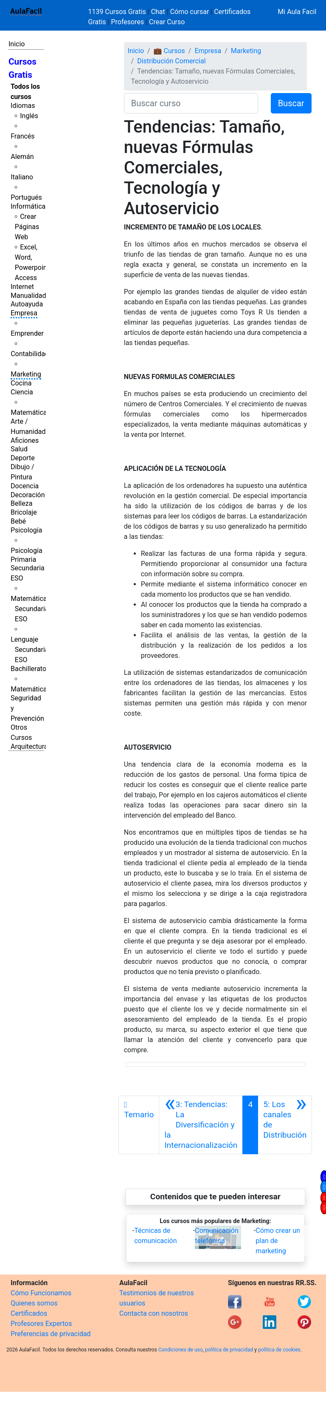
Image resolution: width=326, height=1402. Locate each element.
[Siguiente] (285, 1125)
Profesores (127, 22)
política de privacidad (229, 1350)
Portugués (26, 197)
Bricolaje (24, 512)
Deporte (23, 458)
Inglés (29, 116)
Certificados (29, 1313)
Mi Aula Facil (297, 12)
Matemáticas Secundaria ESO (31, 609)
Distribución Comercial (171, 61)
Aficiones (25, 440)
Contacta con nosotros (153, 1313)
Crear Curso (167, 22)
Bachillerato (28, 669)
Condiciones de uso (180, 1350)
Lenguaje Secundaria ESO (29, 649)
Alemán (22, 157)
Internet (22, 287)
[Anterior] (201, 1125)
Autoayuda (27, 304)
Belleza (21, 503)
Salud (19, 449)
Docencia (25, 486)
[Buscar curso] (191, 103)
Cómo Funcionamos (41, 1293)
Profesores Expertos (41, 1324)
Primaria (23, 559)
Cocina (21, 383)
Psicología (26, 530)
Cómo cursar (189, 12)
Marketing (26, 374)
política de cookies (279, 1350)
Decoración (28, 495)
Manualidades (32, 296)
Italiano (22, 177)
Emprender (27, 333)
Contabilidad (30, 354)
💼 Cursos (169, 51)
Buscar (291, 103)
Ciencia (22, 392)
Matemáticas (31, 412)
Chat (158, 12)
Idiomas (23, 106)
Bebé (18, 521)
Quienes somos (34, 1303)
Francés (22, 136)
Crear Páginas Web (27, 226)
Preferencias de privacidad (51, 1334)
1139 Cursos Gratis (118, 12)
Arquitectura (29, 746)
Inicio (16, 44)
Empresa (24, 313)
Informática (28, 206)
